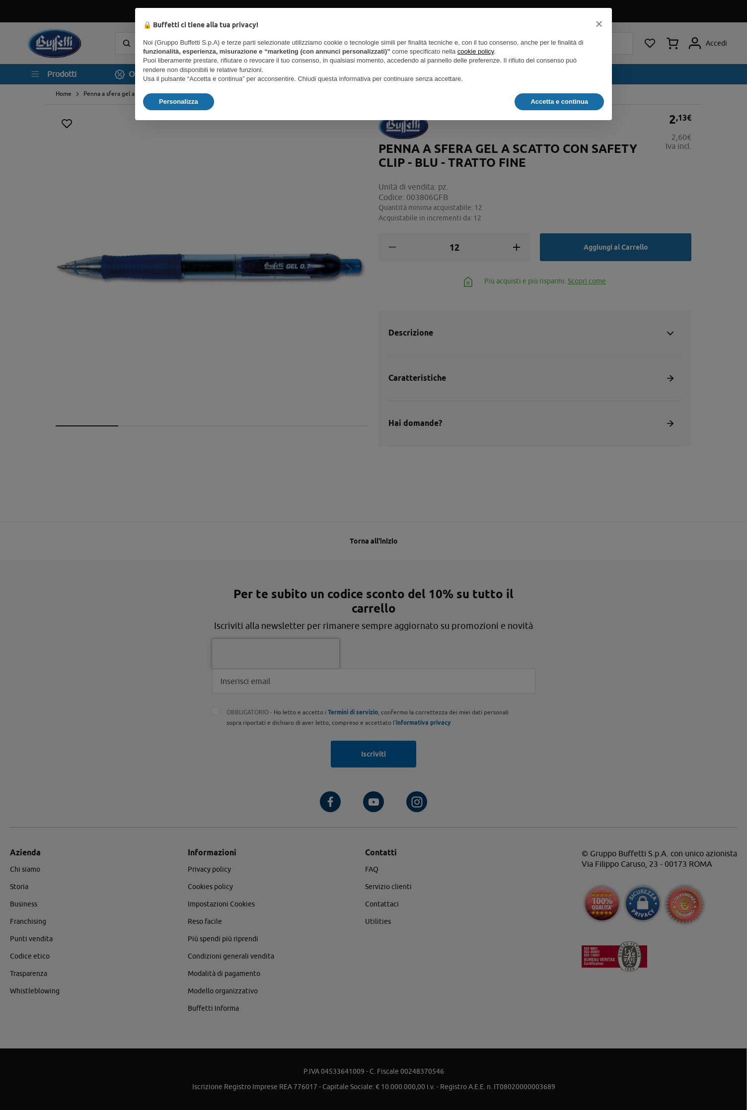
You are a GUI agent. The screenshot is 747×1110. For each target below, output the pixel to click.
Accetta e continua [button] (559, 101)
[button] (599, 24)
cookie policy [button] (475, 51)
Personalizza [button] (178, 101)
